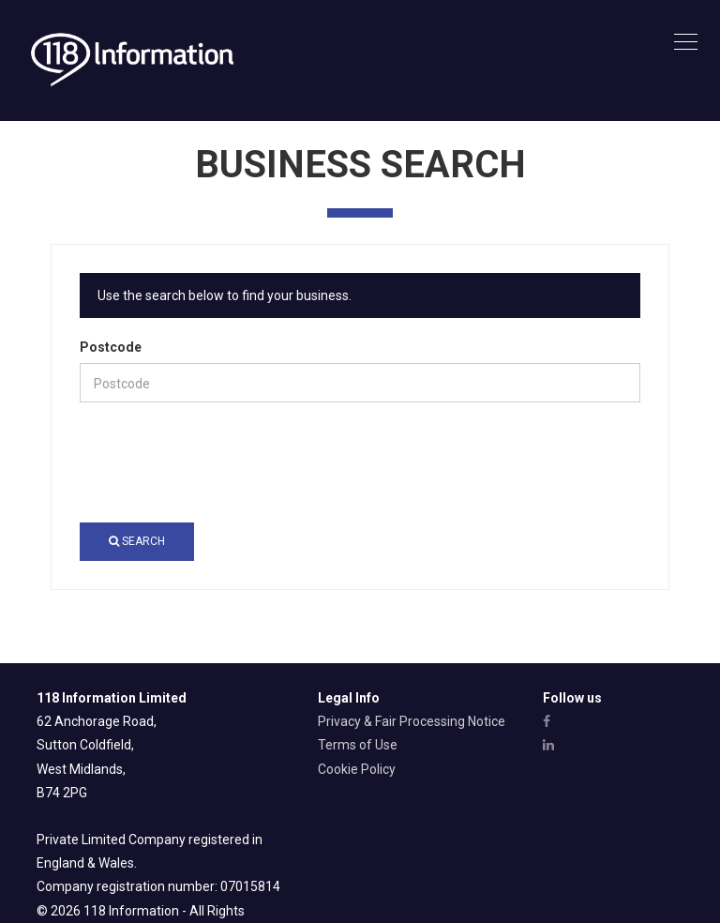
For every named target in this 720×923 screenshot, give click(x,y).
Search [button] (137, 541)
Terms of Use (358, 744)
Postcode (111, 347)
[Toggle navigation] (686, 43)
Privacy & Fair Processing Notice (411, 721)
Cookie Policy (357, 769)
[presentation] (222, 462)
